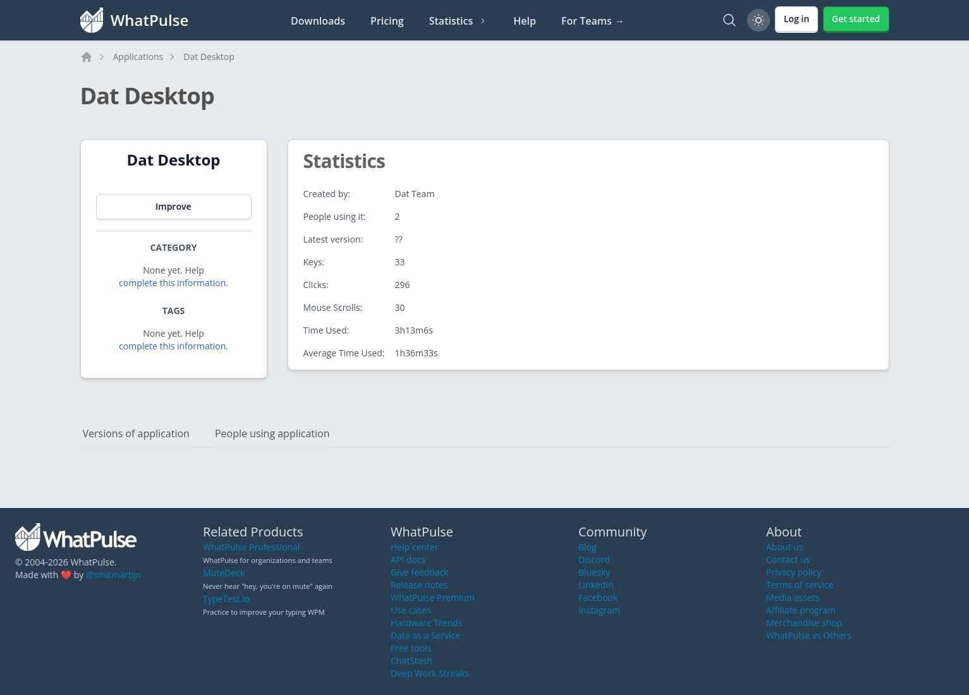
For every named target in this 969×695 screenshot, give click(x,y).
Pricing (387, 21)
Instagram (599, 610)
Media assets (793, 597)
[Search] (729, 20)
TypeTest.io (226, 599)
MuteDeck (224, 573)
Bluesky (594, 572)
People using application (272, 433)
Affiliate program (801, 610)
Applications (138, 57)
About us (784, 547)
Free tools (411, 648)
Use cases (411, 610)
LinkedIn (596, 585)
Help (524, 21)
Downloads (318, 21)
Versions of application (136, 433)
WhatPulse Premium (433, 597)
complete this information (172, 283)
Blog (587, 547)
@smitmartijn (114, 575)
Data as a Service (425, 635)
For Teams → (593, 21)
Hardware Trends (426, 623)
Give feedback (420, 572)
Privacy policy (794, 572)
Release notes (419, 585)
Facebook (598, 597)
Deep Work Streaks (430, 673)
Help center (415, 547)
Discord (594, 559)
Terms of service (800, 585)
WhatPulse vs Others (808, 635)
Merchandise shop (804, 623)
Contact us (788, 559)
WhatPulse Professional (251, 547)
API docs (408, 559)
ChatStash (411, 661)
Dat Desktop (209, 57)
